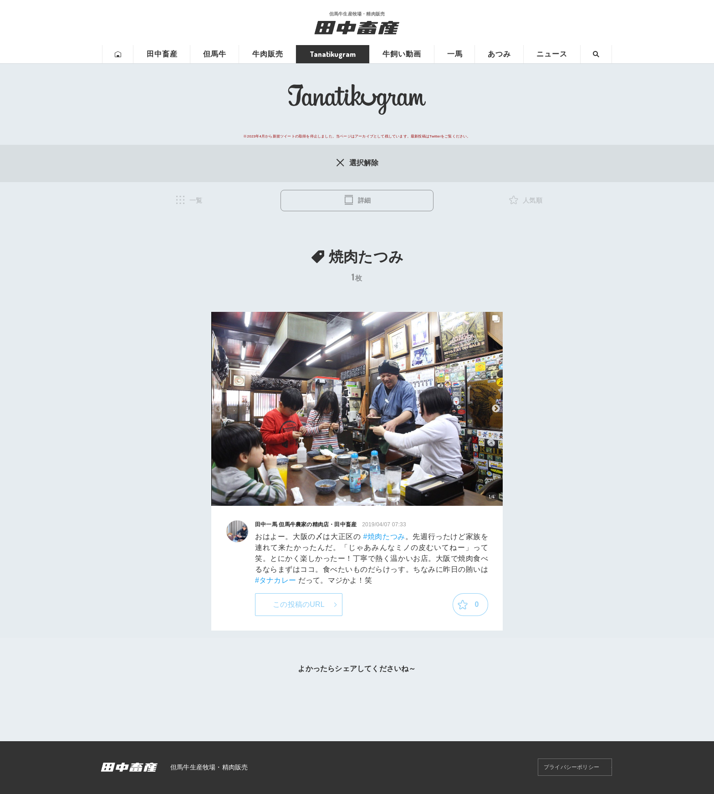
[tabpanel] (357, 409)
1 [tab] (345, 500)
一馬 (455, 54)
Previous (218, 408)
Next (495, 408)
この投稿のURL (299, 604)
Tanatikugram (333, 54)
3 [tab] (361, 500)
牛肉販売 (267, 54)
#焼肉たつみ (384, 536)
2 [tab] (353, 500)
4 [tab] (369, 500)
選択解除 (356, 163)
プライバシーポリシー (571, 767)
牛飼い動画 (401, 54)
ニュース (551, 54)
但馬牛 (214, 54)
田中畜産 (162, 54)
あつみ (499, 54)
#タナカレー (275, 580)
